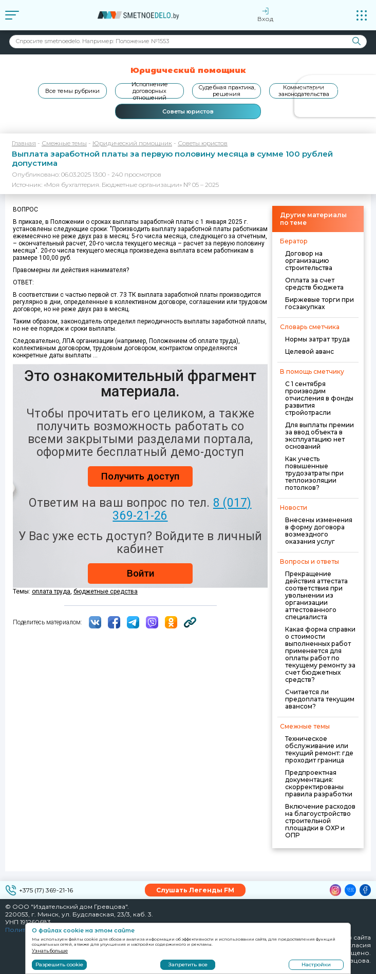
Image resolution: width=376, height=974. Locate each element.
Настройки (316, 964)
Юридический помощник (132, 143)
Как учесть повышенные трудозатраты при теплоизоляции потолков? (314, 473)
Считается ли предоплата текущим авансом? (319, 699)
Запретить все (188, 964)
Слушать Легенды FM (195, 890)
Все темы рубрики (72, 90)
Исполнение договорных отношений (149, 91)
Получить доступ (140, 476)
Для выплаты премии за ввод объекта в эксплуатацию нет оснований (319, 435)
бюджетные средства (105, 591)
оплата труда (51, 591)
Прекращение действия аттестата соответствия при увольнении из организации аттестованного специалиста (316, 595)
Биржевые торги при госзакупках (319, 303)
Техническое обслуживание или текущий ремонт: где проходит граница (319, 749)
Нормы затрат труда (317, 339)
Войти (140, 573)
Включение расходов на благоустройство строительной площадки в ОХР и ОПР (320, 821)
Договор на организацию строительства (308, 261)
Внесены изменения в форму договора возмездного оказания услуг (318, 530)
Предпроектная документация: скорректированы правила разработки (318, 783)
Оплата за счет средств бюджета (314, 283)
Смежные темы (64, 143)
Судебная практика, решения (226, 91)
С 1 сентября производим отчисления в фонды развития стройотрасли (319, 398)
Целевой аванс (309, 351)
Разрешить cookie (59, 964)
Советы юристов (188, 111)
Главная (24, 143)
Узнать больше (50, 950)
